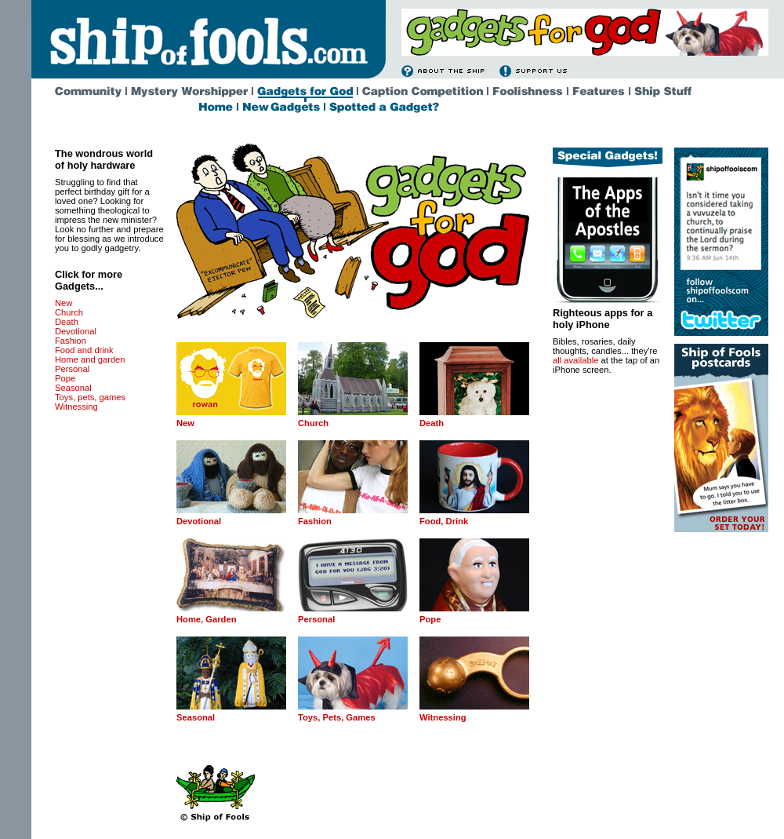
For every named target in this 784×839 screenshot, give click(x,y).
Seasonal (73, 387)
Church (69, 312)
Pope (65, 378)
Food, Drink (443, 521)
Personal (72, 369)
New (63, 303)
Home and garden (90, 359)
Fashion (70, 340)
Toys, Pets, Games (337, 717)
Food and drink (84, 350)
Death (66, 321)
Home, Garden (206, 619)
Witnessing (76, 406)
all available (575, 360)
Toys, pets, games (90, 397)
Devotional (75, 331)
